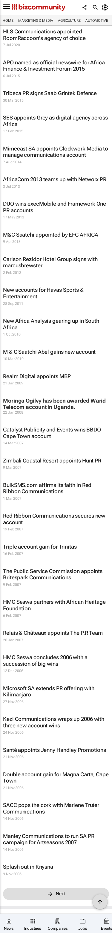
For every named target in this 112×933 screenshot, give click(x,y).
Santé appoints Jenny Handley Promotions (54, 750)
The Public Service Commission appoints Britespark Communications (52, 574)
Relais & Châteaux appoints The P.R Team (53, 633)
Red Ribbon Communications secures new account (54, 519)
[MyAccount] (106, 7)
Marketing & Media (35, 20)
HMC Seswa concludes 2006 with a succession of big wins (45, 660)
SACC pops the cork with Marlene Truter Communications (51, 808)
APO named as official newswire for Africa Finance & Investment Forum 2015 (54, 65)
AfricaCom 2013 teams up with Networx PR (54, 179)
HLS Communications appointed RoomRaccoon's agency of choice (44, 34)
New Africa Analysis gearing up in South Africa (51, 324)
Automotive (96, 20)
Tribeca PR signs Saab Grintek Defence (50, 93)
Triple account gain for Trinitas (40, 547)
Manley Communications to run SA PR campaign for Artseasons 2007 (48, 839)
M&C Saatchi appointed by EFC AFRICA (50, 235)
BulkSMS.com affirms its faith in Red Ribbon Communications (47, 488)
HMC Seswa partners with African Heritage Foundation (54, 605)
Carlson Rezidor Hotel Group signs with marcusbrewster (50, 262)
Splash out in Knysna (28, 867)
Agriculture (69, 20)
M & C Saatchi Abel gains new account (49, 352)
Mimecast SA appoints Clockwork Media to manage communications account (55, 151)
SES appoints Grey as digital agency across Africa (55, 120)
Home (8, 20)
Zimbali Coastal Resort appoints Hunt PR (52, 460)
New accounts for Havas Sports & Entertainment (43, 293)
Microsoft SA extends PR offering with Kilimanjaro (48, 691)
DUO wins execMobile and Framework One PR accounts (54, 207)
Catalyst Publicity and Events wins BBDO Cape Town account (52, 432)
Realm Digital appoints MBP (37, 376)
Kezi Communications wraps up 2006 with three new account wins (53, 722)
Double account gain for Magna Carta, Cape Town (56, 777)
